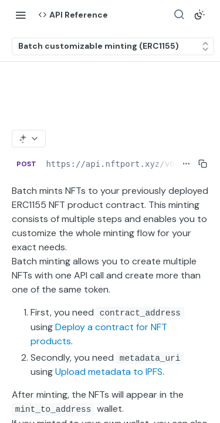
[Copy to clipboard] (202, 164)
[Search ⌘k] (179, 15)
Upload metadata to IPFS (109, 371)
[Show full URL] (186, 164)
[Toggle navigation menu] (20, 15)
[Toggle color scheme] (199, 15)
